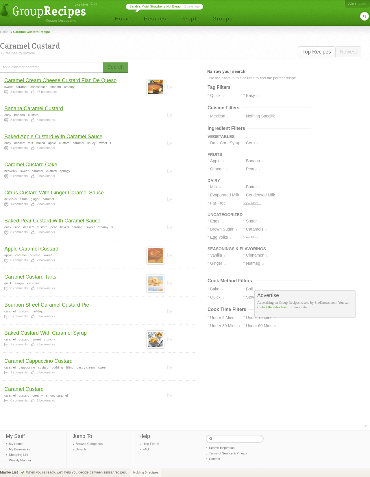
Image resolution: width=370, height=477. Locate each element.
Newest (348, 52)
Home (4, 32)
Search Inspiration (222, 448)
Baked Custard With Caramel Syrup (45, 333)
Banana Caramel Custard (33, 108)
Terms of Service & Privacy (228, 453)
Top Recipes (316, 52)
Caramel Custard (24, 389)
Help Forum (151, 443)
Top (364, 425)
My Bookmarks (19, 449)
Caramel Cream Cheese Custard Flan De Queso (60, 80)
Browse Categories (89, 443)
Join (351, 3)
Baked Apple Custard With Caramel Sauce (53, 136)
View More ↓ (252, 203)
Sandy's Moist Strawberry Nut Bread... (156, 6)
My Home (16, 443)
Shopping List (18, 454)
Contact (214, 459)
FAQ (146, 449)
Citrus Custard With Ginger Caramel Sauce (54, 193)
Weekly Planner (20, 460)
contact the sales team (272, 307)
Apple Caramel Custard (31, 249)
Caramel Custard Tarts (30, 277)
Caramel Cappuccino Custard (38, 361)
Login (363, 3)
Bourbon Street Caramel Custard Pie (46, 305)
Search (81, 449)
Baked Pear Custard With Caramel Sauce (52, 221)
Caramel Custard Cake (30, 164)
